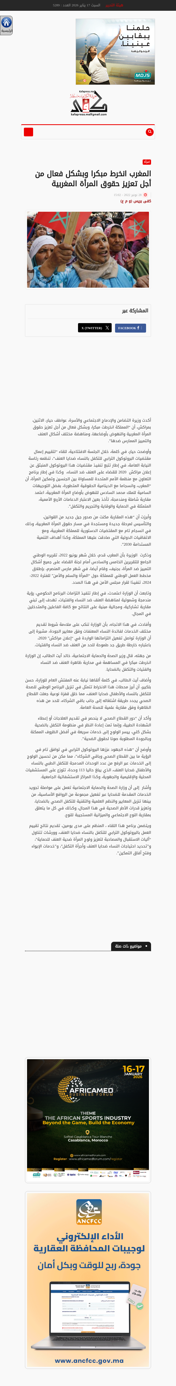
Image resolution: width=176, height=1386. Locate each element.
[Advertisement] (88, 380)
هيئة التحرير (114, 5)
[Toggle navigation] (28, 132)
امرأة (147, 161)
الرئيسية (6, 25)
